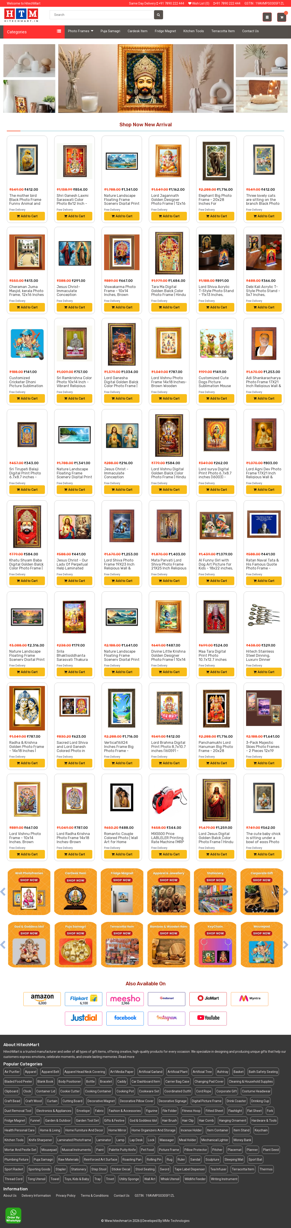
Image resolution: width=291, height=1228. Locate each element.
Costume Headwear (256, 1091)
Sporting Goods (39, 1169)
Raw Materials (68, 1159)
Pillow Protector (195, 1150)
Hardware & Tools (264, 1120)
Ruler (181, 1159)
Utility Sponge (129, 1179)
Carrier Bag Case (177, 1081)
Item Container (217, 1130)
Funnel (35, 1120)
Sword (164, 1169)
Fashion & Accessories (125, 1111)
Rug (169, 1159)
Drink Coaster (236, 1101)
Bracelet (106, 1081)
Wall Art (149, 1179)
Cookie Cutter (70, 1091)
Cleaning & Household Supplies (251, 1081)
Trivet (110, 1179)
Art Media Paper (122, 1072)
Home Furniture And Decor (84, 1130)
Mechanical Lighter (214, 1140)
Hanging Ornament (232, 1120)
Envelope (83, 1111)
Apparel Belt (50, 1072)
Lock (151, 1140)
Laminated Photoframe (74, 1140)
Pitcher (217, 1150)
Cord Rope (203, 1091)
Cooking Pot (125, 1091)
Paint (100, 1150)
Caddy (121, 1081)
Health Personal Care (20, 1130)
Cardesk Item (137, 31)
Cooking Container (98, 1091)
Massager (167, 1140)
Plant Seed (271, 1150)
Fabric (99, 1111)
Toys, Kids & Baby (76, 1179)
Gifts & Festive (114, 1120)
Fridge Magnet (165, 31)
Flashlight (235, 1111)
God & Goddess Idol (143, 1120)
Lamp (120, 1140)
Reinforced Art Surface (100, 1159)
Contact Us (250, 31)
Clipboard (11, 1091)
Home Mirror (117, 1130)
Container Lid (45, 1091)
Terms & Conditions (95, 1195)
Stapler (61, 1169)
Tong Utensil (36, 1179)
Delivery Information (36, 1195)
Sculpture (212, 1159)
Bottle (90, 1081)
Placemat (235, 1150)
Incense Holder (191, 1130)
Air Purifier (12, 1072)
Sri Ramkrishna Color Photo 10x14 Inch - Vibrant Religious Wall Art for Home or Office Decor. (74, 386)
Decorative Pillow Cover (137, 1101)
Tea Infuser (218, 1169)
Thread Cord (13, 1179)
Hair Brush (169, 1120)
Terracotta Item (223, 31)
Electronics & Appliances (54, 1111)
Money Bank (242, 1140)
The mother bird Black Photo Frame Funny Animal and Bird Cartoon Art (25, 201)
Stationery (78, 1169)
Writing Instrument (224, 1179)
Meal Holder (187, 1140)
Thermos (266, 1169)
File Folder (170, 1111)
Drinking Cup (260, 1101)
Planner (252, 1150)
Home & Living (50, 1130)
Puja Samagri (110, 31)
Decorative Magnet (101, 1101)
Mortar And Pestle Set (20, 1150)
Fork (270, 1111)
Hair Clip (188, 1120)
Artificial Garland (150, 1072)
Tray (97, 1179)
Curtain (52, 1101)
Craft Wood (33, 1101)
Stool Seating (145, 1169)
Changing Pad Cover (209, 1081)
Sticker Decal (121, 1169)
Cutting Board (72, 1101)
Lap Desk (136, 1140)
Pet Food (147, 1150)
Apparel (30, 1072)
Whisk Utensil (170, 1179)
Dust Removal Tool (18, 1111)
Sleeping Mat (234, 1159)
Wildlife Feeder (195, 1179)
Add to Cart (27, 216)
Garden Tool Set (87, 1120)
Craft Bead (12, 1101)
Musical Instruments (76, 1150)
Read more (126, 1057)
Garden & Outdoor (58, 1120)
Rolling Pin (154, 1159)
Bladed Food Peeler (18, 1081)
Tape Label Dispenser (189, 1169)
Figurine (151, 1111)
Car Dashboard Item (146, 1081)
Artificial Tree (202, 1072)
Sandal (195, 1159)
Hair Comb (206, 1120)
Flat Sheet (254, 1111)
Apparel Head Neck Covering (84, 1072)
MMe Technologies (176, 1221)
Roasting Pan (132, 1159)
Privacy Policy (66, 1195)
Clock (27, 1091)
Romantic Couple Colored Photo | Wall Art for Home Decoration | (121, 840)
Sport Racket (14, 1169)
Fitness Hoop (191, 1111)
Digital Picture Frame (207, 1101)
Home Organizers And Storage (154, 1130)
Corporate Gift (226, 1091)
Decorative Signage (173, 1101)
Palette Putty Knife (122, 1150)
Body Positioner (70, 1081)
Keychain (261, 1130)
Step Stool (98, 1169)
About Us (10, 1195)
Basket (239, 1072)
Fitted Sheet (214, 1111)
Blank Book (45, 1081)
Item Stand (241, 1130)
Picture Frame (169, 1150)
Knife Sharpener (40, 1140)
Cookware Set (149, 1091)
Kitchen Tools (193, 31)
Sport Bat (255, 1159)
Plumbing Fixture (17, 1159)
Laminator (103, 1140)
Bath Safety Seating (263, 1072)
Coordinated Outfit (177, 1091)
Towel (55, 1179)
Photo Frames (80, 31)
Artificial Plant (178, 1072)
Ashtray (222, 1072)
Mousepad (49, 1150)
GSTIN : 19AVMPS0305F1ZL (154, 1195)
